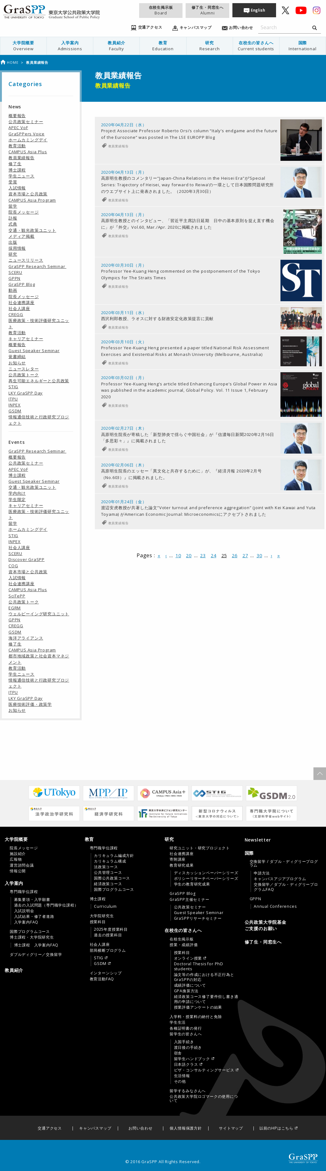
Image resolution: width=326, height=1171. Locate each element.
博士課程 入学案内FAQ (36, 945)
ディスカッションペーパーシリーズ (206, 872)
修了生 (14, 163)
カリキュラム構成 (110, 861)
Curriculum (105, 906)
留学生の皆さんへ (186, 1034)
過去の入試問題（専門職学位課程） (46, 905)
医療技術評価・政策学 (30, 704)
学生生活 (178, 1022)
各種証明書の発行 (186, 1028)
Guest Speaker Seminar (34, 350)
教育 (163, 46)
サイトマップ (231, 1128)
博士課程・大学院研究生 (32, 937)
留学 (12, 206)
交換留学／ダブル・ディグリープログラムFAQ (286, 887)
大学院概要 (23, 46)
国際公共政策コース (112, 878)
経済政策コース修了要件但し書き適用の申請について (206, 999)
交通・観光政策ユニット (32, 230)
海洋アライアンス (25, 638)
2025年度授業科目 (111, 929)
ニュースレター (23, 369)
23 (203, 590)
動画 (12, 290)
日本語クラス (186, 1064)
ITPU (13, 399)
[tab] (43, 855)
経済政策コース (108, 883)
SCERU (15, 272)
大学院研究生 (102, 915)
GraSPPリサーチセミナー (198, 918)
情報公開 (18, 871)
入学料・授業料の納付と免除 (196, 1016)
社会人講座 (19, 308)
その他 (180, 1081)
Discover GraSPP (26, 559)
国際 (303, 46)
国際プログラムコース (30, 931)
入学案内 (70, 46)
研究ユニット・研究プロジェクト (200, 848)
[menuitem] (23, 46)
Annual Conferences (275, 906)
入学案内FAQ (26, 922)
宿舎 (178, 1053)
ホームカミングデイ (27, 140)
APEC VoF (18, 127)
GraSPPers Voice (26, 134)
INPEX (14, 405)
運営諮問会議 (22, 865)
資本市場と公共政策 (27, 194)
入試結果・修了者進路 (34, 916)
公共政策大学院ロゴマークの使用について (204, 1098)
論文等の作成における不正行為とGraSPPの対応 (204, 977)
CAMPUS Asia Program (32, 200)
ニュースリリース (25, 260)
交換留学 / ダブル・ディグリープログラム (284, 863)
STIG (13, 386)
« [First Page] (159, 590)
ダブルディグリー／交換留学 (36, 954)
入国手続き (184, 1041)
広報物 (16, 859)
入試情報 (17, 188)
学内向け (17, 493)
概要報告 (17, 115)
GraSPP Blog (21, 284)
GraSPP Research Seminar (37, 266)
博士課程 (17, 170)
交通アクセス (50, 1128)
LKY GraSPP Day (25, 393)
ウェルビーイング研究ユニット (38, 614)
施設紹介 (18, 853)
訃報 (12, 218)
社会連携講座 (21, 302)
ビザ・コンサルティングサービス (204, 1070)
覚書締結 (17, 356)
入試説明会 (24, 910)
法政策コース (106, 866)
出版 (12, 242)
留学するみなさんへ (188, 1090)
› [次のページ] (271, 590)
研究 (210, 46)
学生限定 (17, 499)
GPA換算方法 (186, 991)
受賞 (12, 182)
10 (178, 590)
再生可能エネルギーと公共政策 (38, 381)
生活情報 (182, 1075)
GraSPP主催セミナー (189, 899)
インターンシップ (106, 973)
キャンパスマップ (95, 1128)
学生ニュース (21, 176)
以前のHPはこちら (276, 1128)
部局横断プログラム (108, 950)
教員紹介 (116, 46)
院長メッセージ (23, 212)
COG (13, 566)
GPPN (14, 278)
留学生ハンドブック (192, 1058)
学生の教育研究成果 (192, 884)
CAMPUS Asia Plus (27, 152)
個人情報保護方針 (186, 1128)
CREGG (15, 314)
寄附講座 (178, 859)
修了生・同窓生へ (207, 10)
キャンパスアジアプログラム (280, 878)
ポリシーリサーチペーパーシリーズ (206, 878)
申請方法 (262, 873)
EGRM (14, 608)
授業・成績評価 (184, 944)
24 (213, 590)
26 (234, 590)
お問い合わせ (140, 1128)
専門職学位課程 (24, 891)
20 (189, 590)
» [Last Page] (278, 590)
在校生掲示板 (160, 10)
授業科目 (98, 921)
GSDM (14, 411)
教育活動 (17, 146)
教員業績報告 (118, 146)
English (258, 10)
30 (259, 590)
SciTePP (16, 596)
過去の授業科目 (108, 935)
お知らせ (17, 363)
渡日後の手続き (188, 1047)
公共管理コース (108, 872)
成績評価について (190, 985)
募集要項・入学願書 (32, 899)
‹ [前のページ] (166, 590)
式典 (12, 224)
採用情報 (17, 248)
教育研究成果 (182, 865)
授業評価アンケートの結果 (198, 1007)
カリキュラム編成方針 (114, 855)
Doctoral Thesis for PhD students (198, 966)
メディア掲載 (21, 236)
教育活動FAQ (102, 979)
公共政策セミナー (25, 121)
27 (245, 590)
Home (9, 62)
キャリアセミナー (25, 338)
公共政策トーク (23, 375)
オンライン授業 (188, 958)
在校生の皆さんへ (256, 46)
